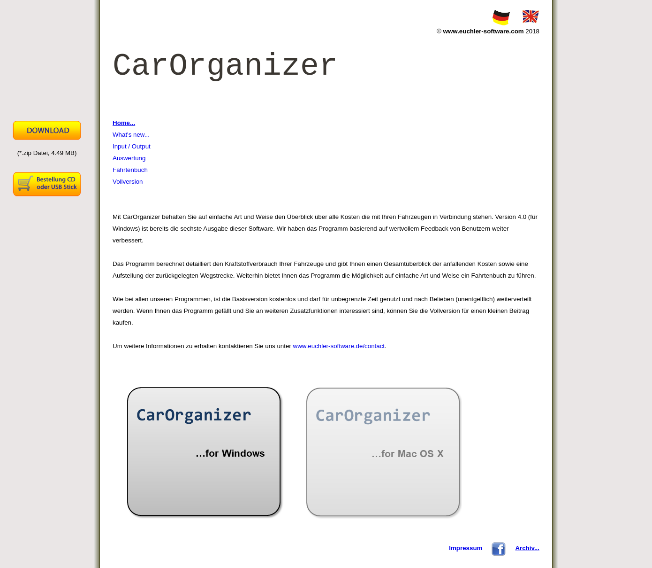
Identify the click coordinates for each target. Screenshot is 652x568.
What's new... (131, 134)
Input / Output (132, 146)
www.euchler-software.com (483, 31)
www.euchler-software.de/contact (339, 346)
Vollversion (128, 181)
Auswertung (129, 158)
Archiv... (527, 548)
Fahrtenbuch (130, 169)
